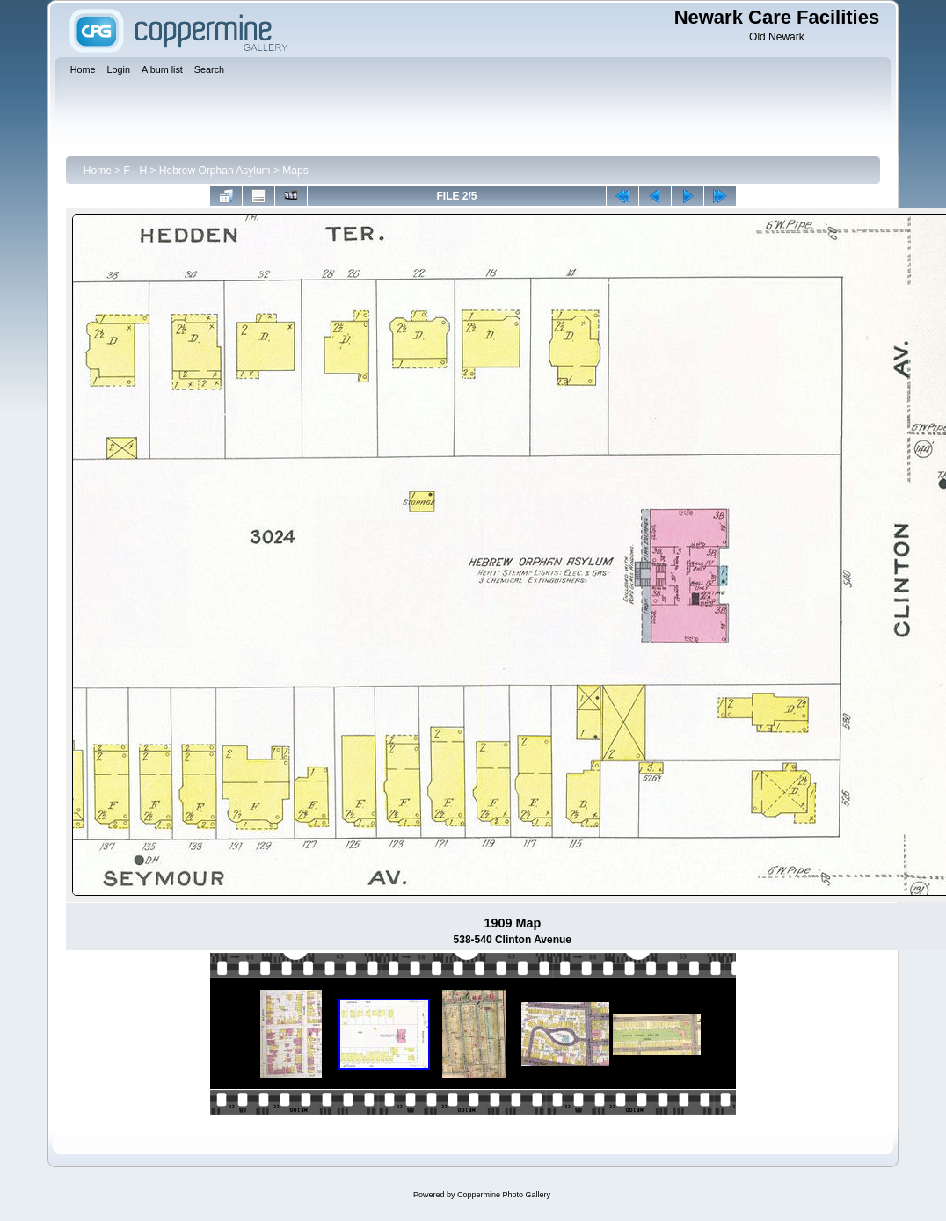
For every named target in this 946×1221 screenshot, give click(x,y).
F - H (136, 170)
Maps (295, 170)
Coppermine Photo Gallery (503, 1194)
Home (98, 170)
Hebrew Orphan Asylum (215, 170)
